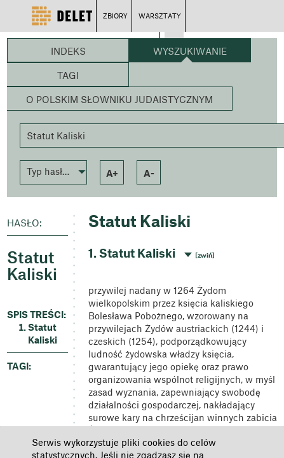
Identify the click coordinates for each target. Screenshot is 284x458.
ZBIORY (115, 15)
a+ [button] (112, 173)
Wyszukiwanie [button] (190, 51)
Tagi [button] (68, 75)
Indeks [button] (68, 51)
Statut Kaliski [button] (42, 333)
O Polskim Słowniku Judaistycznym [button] (119, 99)
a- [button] (149, 173)
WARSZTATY (160, 15)
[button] (53, 171)
